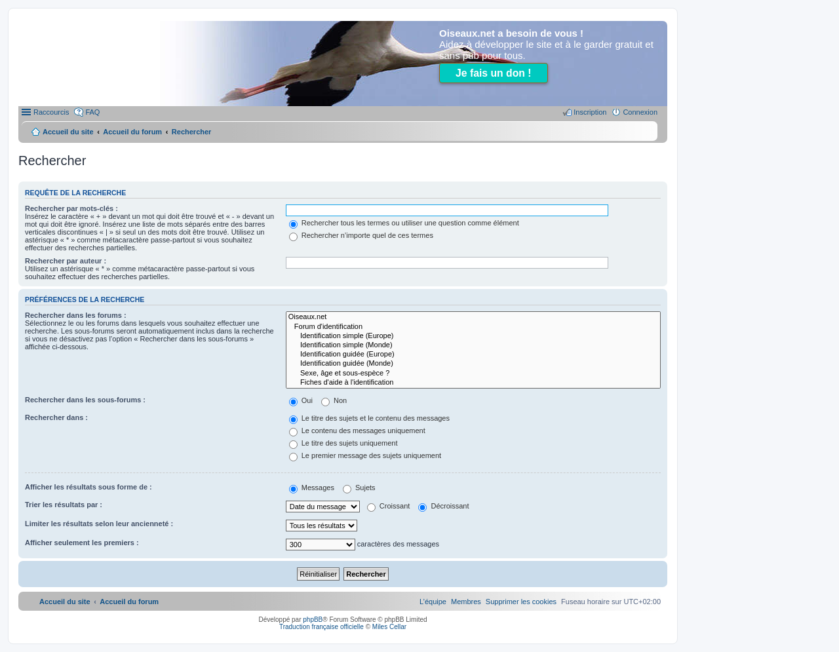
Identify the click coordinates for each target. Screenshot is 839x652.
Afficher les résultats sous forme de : (88, 487)
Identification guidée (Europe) (473, 354)
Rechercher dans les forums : (76, 315)
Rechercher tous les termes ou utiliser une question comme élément (404, 223)
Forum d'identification (473, 327)
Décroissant (443, 506)
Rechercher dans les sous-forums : (85, 400)
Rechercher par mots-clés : (71, 208)
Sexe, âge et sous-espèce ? (473, 373)
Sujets (359, 487)
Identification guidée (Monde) (473, 363)
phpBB (312, 619)
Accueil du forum (132, 132)
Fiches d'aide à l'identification (473, 382)
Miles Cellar (389, 626)
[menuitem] (521, 601)
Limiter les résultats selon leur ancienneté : (99, 523)
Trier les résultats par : (63, 504)
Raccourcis (51, 112)
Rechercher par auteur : (65, 261)
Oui (301, 400)
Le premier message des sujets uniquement (365, 455)
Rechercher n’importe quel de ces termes (361, 235)
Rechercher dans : (56, 417)
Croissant (388, 506)
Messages (311, 487)
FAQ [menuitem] (92, 112)
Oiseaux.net (473, 317)
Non (334, 400)
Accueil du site (68, 132)
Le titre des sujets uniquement (343, 443)
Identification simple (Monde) (473, 345)
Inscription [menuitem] (590, 112)
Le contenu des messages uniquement (357, 430)
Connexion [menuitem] (640, 112)
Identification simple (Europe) (473, 336)
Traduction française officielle (321, 626)
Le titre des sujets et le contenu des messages (369, 418)
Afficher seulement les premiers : (82, 543)
